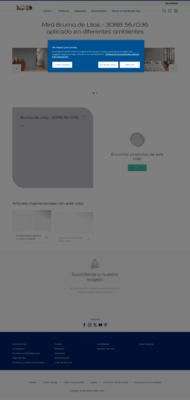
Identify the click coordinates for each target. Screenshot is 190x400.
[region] (96, 56)
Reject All (130, 65)
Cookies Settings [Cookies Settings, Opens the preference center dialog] (62, 65)
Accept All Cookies (108, 65)
